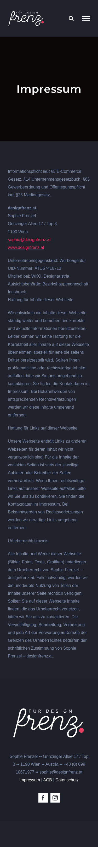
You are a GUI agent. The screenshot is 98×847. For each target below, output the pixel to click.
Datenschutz (67, 780)
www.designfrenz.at (26, 247)
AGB (47, 780)
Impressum (29, 780)
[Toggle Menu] (86, 18)
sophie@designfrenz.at (29, 239)
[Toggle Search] (71, 18)
